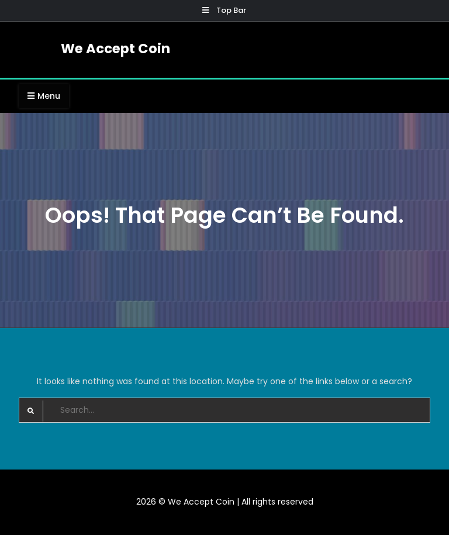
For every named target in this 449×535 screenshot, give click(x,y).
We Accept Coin (115, 48)
